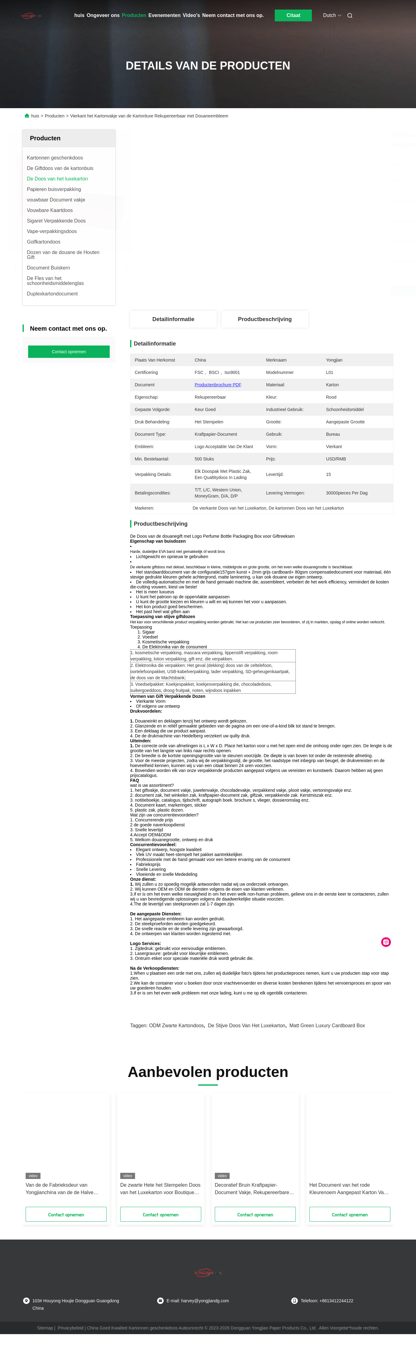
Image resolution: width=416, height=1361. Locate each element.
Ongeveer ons (103, 15)
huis (79, 15)
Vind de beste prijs (294, 290)
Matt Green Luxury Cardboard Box (327, 1025)
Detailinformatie (173, 319)
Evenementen (164, 15)
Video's (191, 15)
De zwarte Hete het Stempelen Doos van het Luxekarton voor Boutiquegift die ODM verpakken (160, 1189)
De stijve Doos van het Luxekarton (247, 1025)
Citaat (293, 15)
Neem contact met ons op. (233, 15)
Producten (134, 15)
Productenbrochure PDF (218, 384)
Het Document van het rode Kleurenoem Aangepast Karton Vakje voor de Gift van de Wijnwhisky (349, 1189)
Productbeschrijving (265, 319)
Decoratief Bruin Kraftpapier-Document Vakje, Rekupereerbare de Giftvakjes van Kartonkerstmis (252, 1189)
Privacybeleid (70, 1327)
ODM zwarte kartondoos (176, 1025)
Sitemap (45, 1327)
